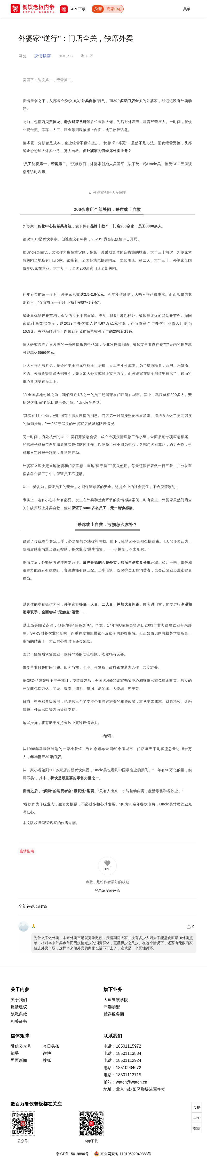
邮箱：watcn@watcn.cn (125, 1082)
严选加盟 (112, 1007)
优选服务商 (114, 1014)
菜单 (186, 8)
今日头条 (51, 1046)
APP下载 (72, 9)
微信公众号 (21, 1046)
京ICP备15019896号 (72, 1154)
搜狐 (47, 1060)
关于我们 (19, 999)
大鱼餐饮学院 (116, 999)
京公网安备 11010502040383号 (122, 1153)
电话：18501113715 (122, 1075)
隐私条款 (19, 1014)
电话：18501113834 (122, 1053)
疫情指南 (27, 851)
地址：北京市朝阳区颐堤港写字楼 (134, 1089)
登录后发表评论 (107, 890)
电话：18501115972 (122, 1046)
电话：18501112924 (122, 1060)
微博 (47, 1053)
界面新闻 (19, 1060)
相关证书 (19, 1021)
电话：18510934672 (122, 1067)
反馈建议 (19, 1007)
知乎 (15, 1053)
